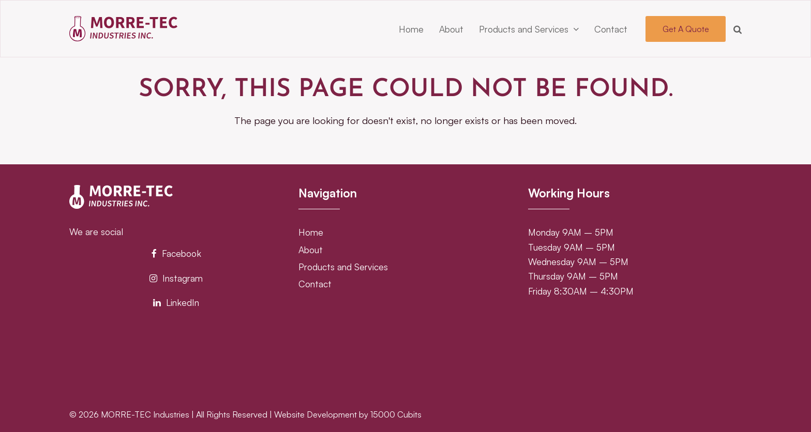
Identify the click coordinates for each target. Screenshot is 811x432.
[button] (737, 29)
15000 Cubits (396, 414)
